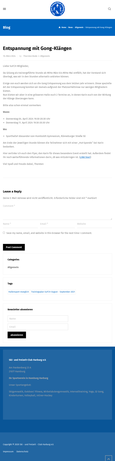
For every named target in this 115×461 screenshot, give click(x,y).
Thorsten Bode (30, 56)
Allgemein (45, 56)
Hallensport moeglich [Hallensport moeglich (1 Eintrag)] (18, 292)
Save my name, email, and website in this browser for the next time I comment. (49, 233)
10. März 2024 (9, 56)
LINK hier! (85, 157)
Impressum (8, 451)
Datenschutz (22, 451)
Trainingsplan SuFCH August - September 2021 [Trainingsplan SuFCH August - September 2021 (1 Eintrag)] (53, 292)
